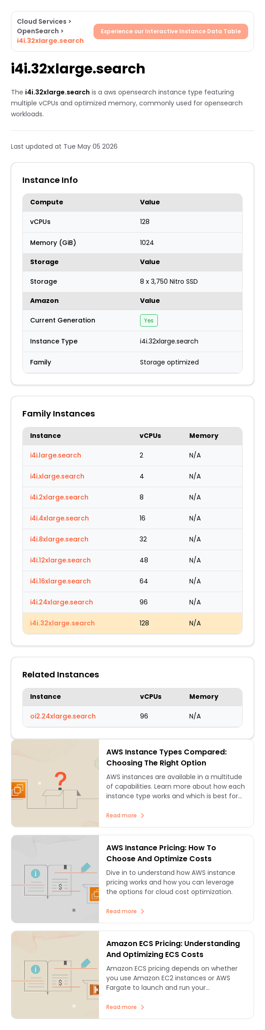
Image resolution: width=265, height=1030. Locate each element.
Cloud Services (42, 21)
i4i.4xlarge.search (59, 518)
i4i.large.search (55, 455)
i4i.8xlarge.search (59, 539)
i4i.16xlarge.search (60, 581)
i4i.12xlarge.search (60, 560)
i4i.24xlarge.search (61, 602)
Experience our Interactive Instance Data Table (171, 31)
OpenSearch (38, 31)
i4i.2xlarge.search (59, 497)
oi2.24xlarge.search (63, 716)
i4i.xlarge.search (57, 476)
